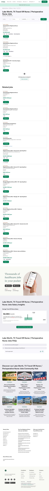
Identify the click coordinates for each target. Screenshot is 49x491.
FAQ (40, 474)
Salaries (22, 474)
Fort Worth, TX (35, 434)
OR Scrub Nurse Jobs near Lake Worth (24, 450)
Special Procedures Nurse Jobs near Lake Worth (24, 444)
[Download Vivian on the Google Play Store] (16, 286)
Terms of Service (30, 484)
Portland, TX (5, 440)
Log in (39, 1)
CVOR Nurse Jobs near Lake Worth (24, 434)
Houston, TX (5, 443)
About (40, 472)
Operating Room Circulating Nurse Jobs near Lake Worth (23, 449)
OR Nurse (10, 8)
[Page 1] (24, 74)
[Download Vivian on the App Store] (8, 286)
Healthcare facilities (32, 474)
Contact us (41, 477)
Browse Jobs (9, 1)
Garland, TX (5, 436)
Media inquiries (41, 479)
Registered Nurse (5, 8)
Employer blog (31, 477)
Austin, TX (4, 439)
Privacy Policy (24, 484)
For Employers (19, 1)
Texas (15, 8)
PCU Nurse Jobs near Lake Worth (23, 452)
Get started (28, 4)
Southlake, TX (35, 433)
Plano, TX (4, 437)
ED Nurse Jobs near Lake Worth (23, 433)
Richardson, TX (5, 434)
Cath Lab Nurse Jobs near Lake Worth (24, 436)
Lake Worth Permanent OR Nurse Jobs (8, 460)
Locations (14, 1)
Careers (40, 476)
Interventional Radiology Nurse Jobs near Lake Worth (24, 438)
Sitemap (22, 477)
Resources (25, 1)
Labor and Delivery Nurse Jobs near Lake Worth (24, 441)
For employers (31, 472)
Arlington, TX (35, 436)
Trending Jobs (32, 1)
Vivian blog (22, 476)
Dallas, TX (4, 445)
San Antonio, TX (5, 433)
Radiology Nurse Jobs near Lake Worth (23, 446)
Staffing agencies (32, 476)
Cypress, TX (5, 442)
